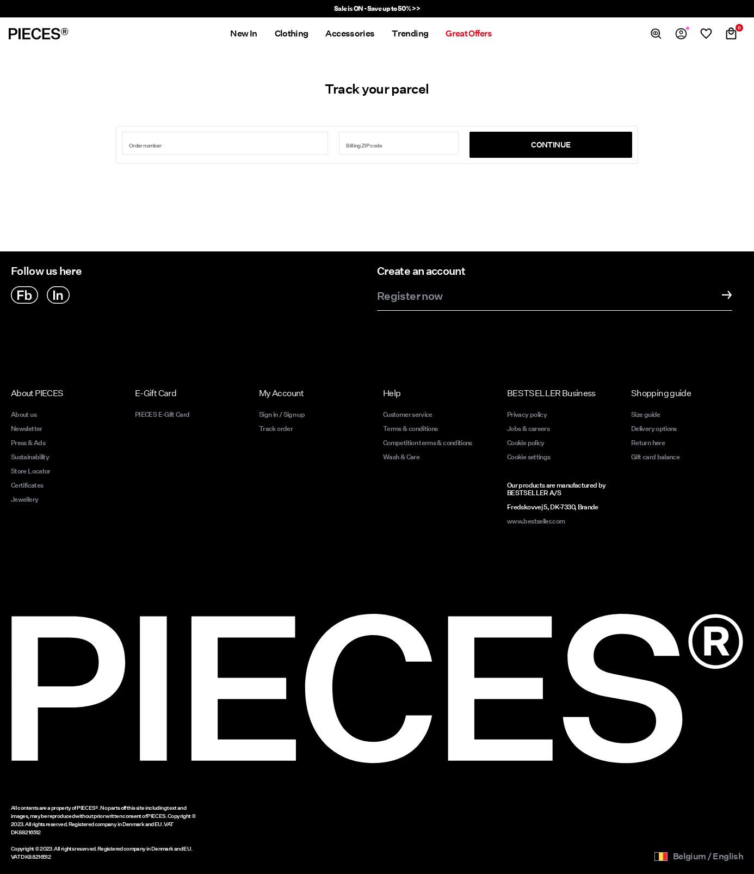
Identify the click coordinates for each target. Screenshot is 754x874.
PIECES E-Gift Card (162, 414)
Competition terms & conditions (427, 442)
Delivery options (654, 428)
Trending (410, 33)
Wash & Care (401, 456)
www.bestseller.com (536, 521)
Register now (409, 297)
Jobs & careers (528, 428)
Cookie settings (528, 456)
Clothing (291, 33)
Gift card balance (655, 456)
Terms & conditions (410, 428)
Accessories (349, 33)
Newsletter (26, 428)
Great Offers (469, 33)
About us (23, 414)
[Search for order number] (225, 143)
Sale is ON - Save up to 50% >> (377, 8)
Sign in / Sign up (282, 414)
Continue (550, 145)
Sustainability (30, 456)
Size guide (645, 414)
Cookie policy (526, 442)
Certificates (27, 485)
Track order (276, 428)
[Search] (656, 34)
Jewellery (24, 499)
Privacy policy (527, 414)
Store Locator (31, 471)
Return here (648, 442)
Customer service (407, 414)
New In (243, 33)
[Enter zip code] (399, 143)
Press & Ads (28, 442)
